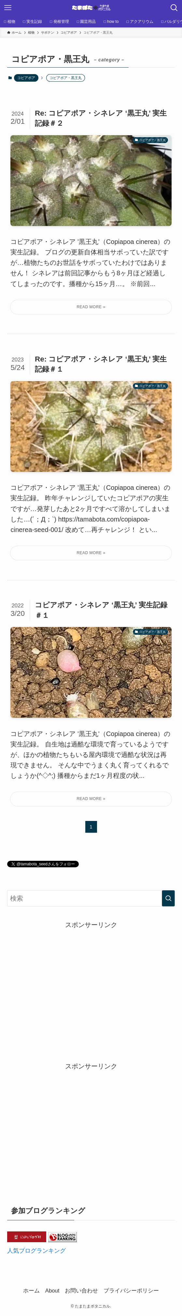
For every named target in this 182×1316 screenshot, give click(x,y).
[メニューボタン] (8, 8)
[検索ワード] (91, 898)
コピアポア (26, 78)
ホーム (31, 1291)
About (52, 1291)
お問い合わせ (81, 1291)
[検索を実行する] (168, 898)
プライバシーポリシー (131, 1291)
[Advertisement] (91, 975)
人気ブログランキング (36, 1250)
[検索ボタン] (174, 8)
